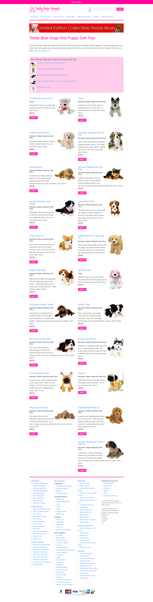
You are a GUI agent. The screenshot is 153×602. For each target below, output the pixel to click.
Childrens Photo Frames (87, 575)
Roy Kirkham (60, 572)
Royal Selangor (61, 575)
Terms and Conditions (110, 495)
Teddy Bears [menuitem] (34, 16)
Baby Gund (60, 519)
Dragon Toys (37, 538)
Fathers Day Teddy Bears (41, 557)
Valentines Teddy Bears (40, 547)
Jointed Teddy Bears (39, 486)
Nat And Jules (60, 560)
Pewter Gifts (84, 507)
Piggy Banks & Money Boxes (89, 568)
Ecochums (59, 555)
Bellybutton (59, 524)
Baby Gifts (81, 481)
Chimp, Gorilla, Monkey (40, 531)
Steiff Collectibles (61, 493)
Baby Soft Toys (84, 483)
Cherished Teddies (62, 542)
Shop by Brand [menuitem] (45, 16)
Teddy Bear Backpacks (87, 558)
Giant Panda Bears (39, 526)
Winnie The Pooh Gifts (87, 498)
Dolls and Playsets (86, 553)
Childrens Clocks (85, 561)
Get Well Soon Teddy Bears (41, 544)
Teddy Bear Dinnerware (87, 563)
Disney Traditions (61, 552)
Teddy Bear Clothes (39, 503)
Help (105, 493)
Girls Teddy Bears (38, 498)
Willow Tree (60, 514)
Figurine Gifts (84, 573)
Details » (33, 117)
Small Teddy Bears (39, 493)
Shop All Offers (76, 2)
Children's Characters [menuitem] (83, 16)
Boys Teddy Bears (38, 495)
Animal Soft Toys (36, 506)
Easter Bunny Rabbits (40, 516)
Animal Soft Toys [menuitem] (58, 16)
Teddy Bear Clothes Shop (64, 579)
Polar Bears (36, 529)
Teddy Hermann (61, 511)
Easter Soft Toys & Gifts (40, 554)
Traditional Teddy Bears (40, 483)
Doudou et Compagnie (63, 529)
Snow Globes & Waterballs (88, 570)
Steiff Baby (59, 522)
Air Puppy (59, 535)
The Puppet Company (63, 582)
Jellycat (58, 557)
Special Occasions (37, 542)
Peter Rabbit (84, 538)
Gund (58, 504)
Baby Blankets (84, 515)
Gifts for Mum (84, 578)
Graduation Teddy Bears (40, 559)
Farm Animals (37, 519)
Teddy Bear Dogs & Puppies (42, 509)
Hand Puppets (84, 556)
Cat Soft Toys (37, 514)
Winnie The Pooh (85, 547)
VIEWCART (89, 9)
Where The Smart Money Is (65, 584)
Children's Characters (85, 526)
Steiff (58, 509)
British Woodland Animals (41, 511)
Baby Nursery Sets (86, 510)
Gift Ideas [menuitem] (96, 16)
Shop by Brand (60, 481)
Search (120, 9)
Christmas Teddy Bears (40, 552)
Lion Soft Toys (37, 524)
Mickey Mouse (84, 533)
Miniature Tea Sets (86, 566)
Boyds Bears (60, 499)
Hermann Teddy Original (64, 486)
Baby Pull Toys (84, 517)
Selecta (58, 577)
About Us (106, 491)
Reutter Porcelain (61, 570)
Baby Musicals (84, 486)
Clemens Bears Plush (63, 501)
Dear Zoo (59, 527)
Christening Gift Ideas (87, 505)
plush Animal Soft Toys (42, 51)
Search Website (109, 483)
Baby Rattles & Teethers (87, 519)
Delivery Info (107, 486)
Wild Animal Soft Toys (39, 533)
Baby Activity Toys (85, 512)
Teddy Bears (35, 481)
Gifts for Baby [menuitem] (70, 16)
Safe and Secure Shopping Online (76, 594)
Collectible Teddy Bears (40, 491)
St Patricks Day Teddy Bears (42, 562)
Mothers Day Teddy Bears (41, 549)
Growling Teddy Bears (40, 488)
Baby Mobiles (84, 522)
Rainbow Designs (61, 567)
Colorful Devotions (62, 547)
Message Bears (38, 564)
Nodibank (59, 562)
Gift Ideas (81, 551)
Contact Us (107, 488)
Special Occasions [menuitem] (107, 16)
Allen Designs (60, 538)
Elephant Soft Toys (39, 521)
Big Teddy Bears (38, 500)
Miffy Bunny (83, 535)
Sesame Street (84, 540)
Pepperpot (59, 565)
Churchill (59, 545)
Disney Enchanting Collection (65, 550)
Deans (58, 506)
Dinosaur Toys (37, 536)
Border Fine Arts (61, 540)
